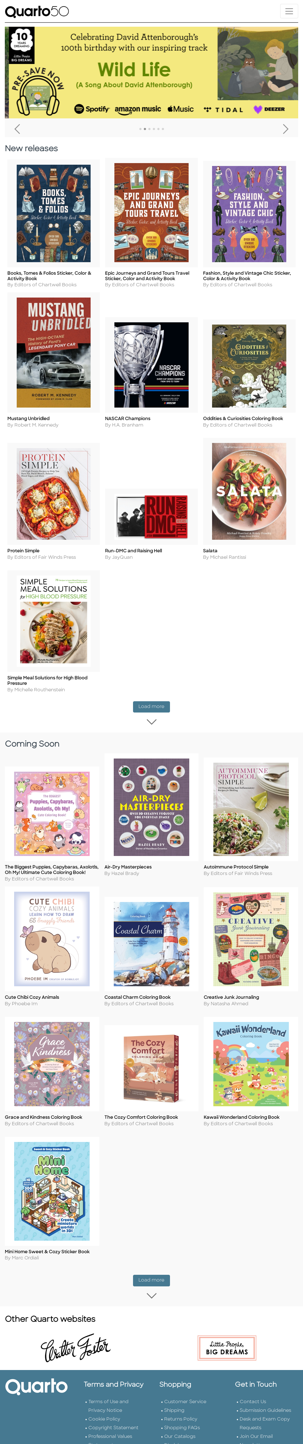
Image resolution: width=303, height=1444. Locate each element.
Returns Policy (180, 1417)
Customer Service (185, 1400)
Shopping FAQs (182, 1426)
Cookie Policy (104, 1417)
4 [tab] (154, 129)
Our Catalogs (179, 1435)
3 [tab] (149, 129)
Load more (154, 711)
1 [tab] (140, 129)
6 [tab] (163, 129)
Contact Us (253, 1400)
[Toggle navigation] (289, 11)
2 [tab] (145, 129)
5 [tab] (158, 129)
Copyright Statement (113, 1426)
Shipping (174, 1409)
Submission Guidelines (265, 1409)
